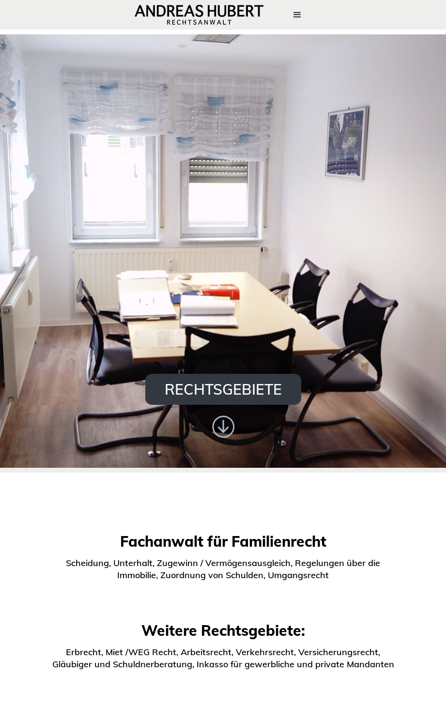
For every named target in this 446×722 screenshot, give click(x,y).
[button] (297, 15)
